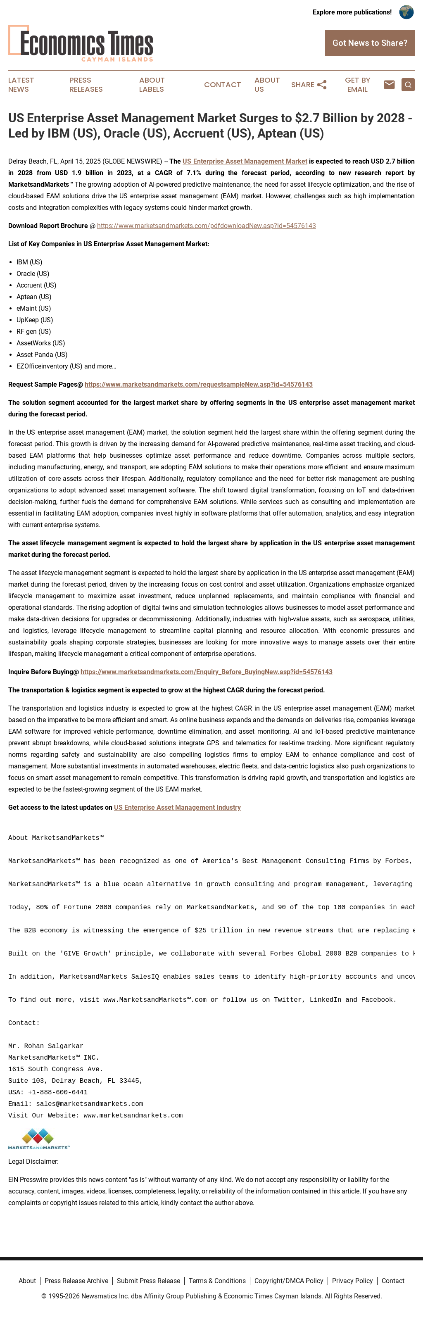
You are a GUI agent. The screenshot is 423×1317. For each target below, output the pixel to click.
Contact (222, 84)
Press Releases (86, 85)
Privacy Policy (352, 1281)
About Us (267, 85)
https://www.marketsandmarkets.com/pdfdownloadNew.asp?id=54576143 (206, 226)
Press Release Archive (76, 1281)
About (27, 1281)
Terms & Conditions (217, 1281)
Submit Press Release (148, 1281)
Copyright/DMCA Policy (288, 1281)
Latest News (21, 85)
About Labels (152, 85)
